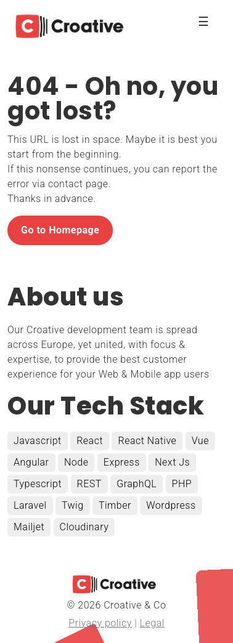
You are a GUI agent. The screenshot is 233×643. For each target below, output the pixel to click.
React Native (147, 441)
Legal (152, 623)
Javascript (38, 441)
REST (89, 484)
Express (122, 462)
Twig (73, 505)
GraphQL (136, 484)
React (89, 441)
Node (76, 462)
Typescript (38, 484)
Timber (115, 505)
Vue (200, 441)
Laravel (30, 505)
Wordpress (170, 505)
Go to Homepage (60, 230)
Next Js (172, 462)
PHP (182, 484)
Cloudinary (84, 527)
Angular (31, 462)
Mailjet (29, 527)
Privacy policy (100, 623)
